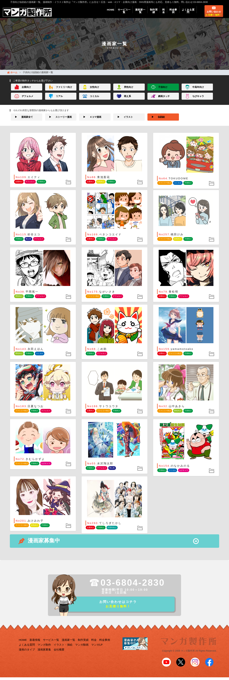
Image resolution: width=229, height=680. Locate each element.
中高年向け (198, 90)
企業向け (26, 90)
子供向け (162, 90)
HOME (100, 12)
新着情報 (35, 644)
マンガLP (97, 649)
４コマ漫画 (90, 120)
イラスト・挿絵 (63, 649)
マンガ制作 (44, 649)
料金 (159, 12)
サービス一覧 (115, 12)
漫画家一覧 (133, 12)
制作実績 (148, 12)
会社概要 (59, 654)
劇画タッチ (164, 99)
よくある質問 (187, 12)
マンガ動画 (82, 649)
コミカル (94, 99)
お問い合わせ (213, 15)
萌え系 (127, 99)
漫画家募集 (44, 654)
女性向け (94, 90)
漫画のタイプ (27, 654)
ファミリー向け (64, 90)
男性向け (128, 90)
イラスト (123, 120)
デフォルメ (27, 99)
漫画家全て (22, 120)
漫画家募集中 (44, 544)
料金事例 (171, 12)
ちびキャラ (198, 99)
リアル (59, 99)
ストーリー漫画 (58, 120)
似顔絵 (156, 120)
